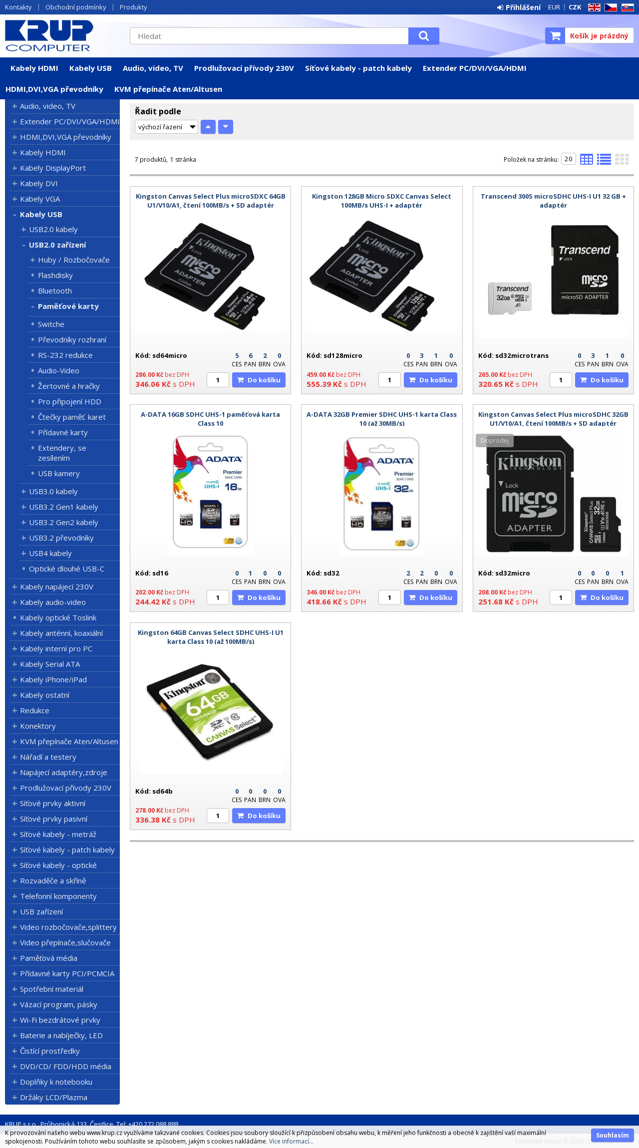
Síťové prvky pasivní (53, 819)
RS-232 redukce (65, 355)
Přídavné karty (63, 432)
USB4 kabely (50, 553)
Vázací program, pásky (58, 1004)
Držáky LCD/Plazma (53, 1097)
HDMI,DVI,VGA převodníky (54, 89)
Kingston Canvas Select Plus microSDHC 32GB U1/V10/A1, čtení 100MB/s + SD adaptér (553, 419)
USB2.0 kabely (53, 229)
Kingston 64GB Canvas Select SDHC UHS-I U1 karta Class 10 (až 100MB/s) (211, 637)
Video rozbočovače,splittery (68, 927)
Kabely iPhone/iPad (53, 679)
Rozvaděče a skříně (53, 880)
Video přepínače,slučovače (65, 942)
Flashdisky (55, 275)
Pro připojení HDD (69, 401)
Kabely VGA (40, 199)
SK (626, 7)
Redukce (34, 710)
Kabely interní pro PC (56, 648)
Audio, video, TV (153, 68)
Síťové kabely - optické (58, 865)
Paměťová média (48, 958)
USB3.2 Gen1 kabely (63, 507)
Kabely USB (90, 68)
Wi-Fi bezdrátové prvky (60, 1020)
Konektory (38, 726)
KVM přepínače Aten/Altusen (168, 89)
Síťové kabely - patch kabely (358, 68)
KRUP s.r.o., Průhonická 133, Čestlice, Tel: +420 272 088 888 (91, 1124)
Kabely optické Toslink (58, 617)
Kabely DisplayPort (53, 168)
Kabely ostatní (44, 695)
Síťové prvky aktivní (52, 803)
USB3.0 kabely (53, 491)
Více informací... (291, 1141)
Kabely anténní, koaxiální (61, 633)
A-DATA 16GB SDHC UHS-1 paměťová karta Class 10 (210, 419)
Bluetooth (55, 290)
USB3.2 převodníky (61, 538)
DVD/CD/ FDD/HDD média (65, 1066)
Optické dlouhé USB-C (66, 569)
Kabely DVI (39, 183)
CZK (575, 6)
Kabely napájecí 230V (56, 586)
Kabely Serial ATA (50, 664)
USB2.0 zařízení (57, 245)
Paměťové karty (68, 306)
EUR (554, 6)
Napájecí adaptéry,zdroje (63, 772)
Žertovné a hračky (69, 386)
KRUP (62, 35)
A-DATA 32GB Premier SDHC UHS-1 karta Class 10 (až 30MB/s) (382, 419)
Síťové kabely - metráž (58, 834)
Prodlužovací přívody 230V (244, 68)
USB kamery (59, 473)
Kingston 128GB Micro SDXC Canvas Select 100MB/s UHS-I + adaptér (381, 201)
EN (593, 7)
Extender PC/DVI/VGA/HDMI (475, 68)
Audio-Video (58, 370)
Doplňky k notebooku (56, 1082)
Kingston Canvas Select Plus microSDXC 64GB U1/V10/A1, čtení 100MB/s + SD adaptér (211, 201)
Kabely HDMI (34, 68)
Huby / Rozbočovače (74, 260)
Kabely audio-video (53, 602)
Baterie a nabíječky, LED (61, 1035)
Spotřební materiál (51, 989)
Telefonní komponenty (58, 896)
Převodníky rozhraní (72, 339)
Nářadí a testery (48, 757)
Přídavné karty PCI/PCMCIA (67, 973)
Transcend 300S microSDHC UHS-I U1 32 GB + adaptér (553, 201)
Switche (51, 324)
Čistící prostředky (50, 1051)
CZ (609, 7)
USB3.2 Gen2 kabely (63, 522)
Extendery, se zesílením (62, 453)
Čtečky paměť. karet (72, 417)
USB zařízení (41, 911)
